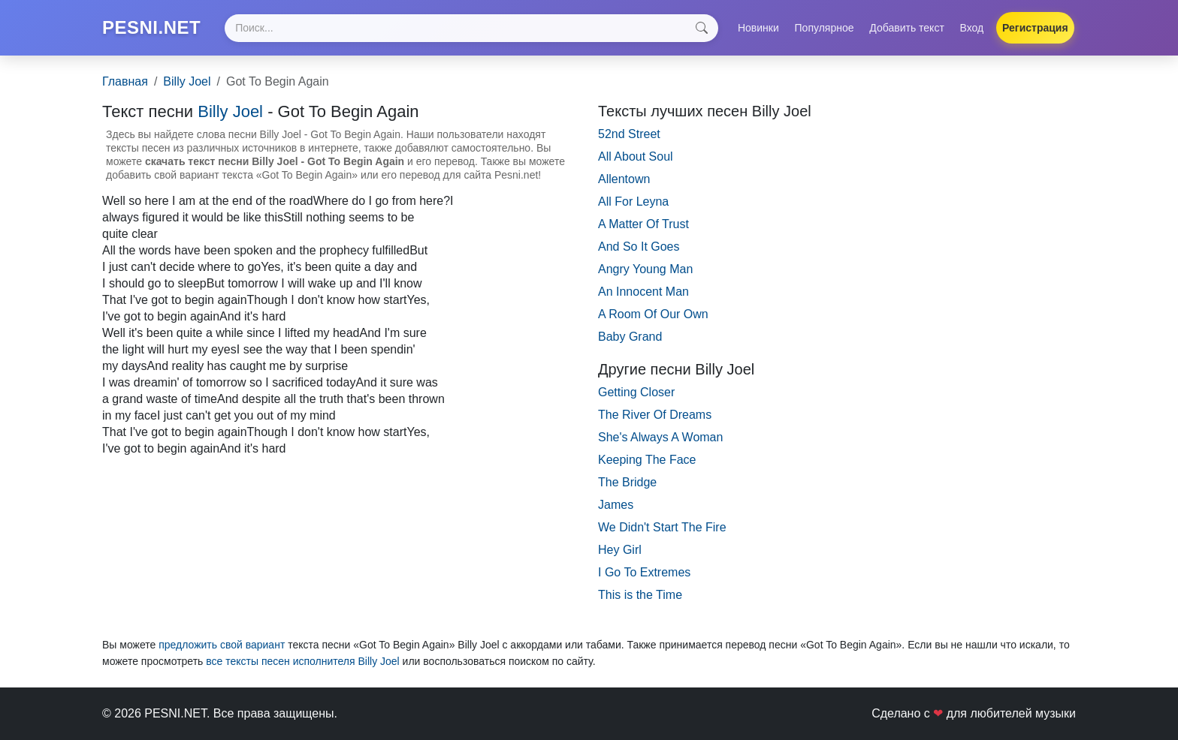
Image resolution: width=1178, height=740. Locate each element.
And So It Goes (639, 246)
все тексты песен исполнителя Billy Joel (302, 661)
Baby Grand (630, 336)
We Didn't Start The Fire (662, 527)
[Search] (471, 28)
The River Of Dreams (654, 414)
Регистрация (1035, 28)
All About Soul (635, 156)
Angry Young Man (645, 269)
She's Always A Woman (660, 437)
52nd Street (629, 134)
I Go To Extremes (644, 572)
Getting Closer (636, 392)
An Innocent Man (643, 291)
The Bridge (627, 482)
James (615, 504)
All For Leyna (633, 201)
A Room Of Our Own (653, 314)
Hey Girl (620, 549)
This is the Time (640, 594)
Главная (125, 81)
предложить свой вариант (222, 645)
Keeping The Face (647, 459)
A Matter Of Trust (643, 224)
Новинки (758, 28)
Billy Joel (186, 81)
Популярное (824, 28)
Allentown (624, 179)
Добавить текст (906, 28)
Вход (972, 28)
